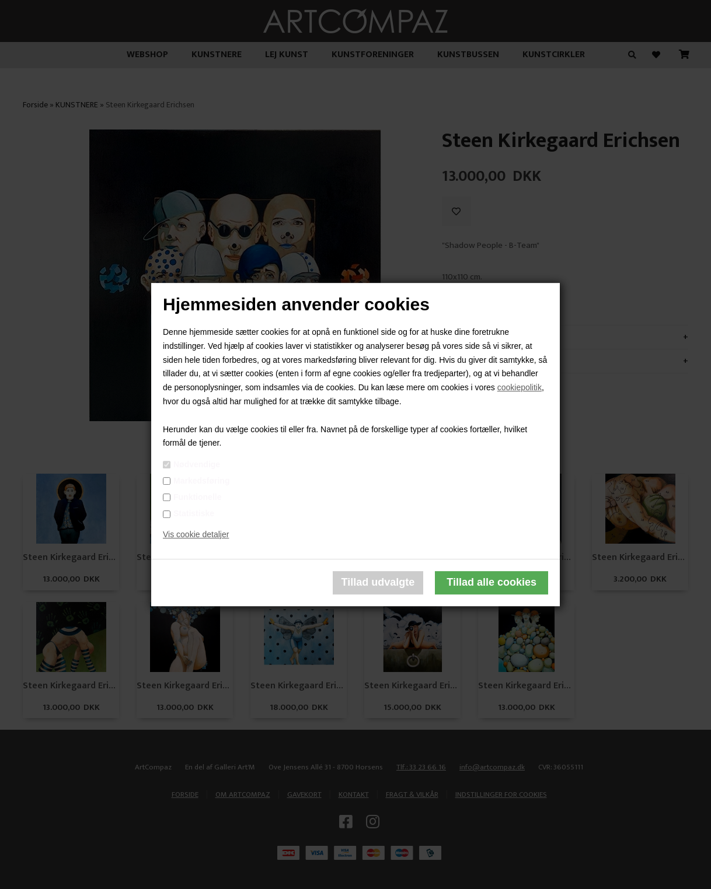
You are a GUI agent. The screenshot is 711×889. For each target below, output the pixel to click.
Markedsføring (201, 480)
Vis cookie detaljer (196, 534)
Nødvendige (196, 464)
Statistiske (193, 513)
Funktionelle (197, 497)
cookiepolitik (519, 387)
